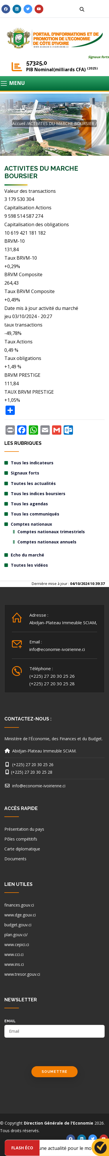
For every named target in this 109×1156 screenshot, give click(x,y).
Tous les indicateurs (32, 462)
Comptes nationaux (31, 524)
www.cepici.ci (16, 944)
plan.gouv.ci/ (16, 934)
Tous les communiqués (35, 514)
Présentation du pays (24, 829)
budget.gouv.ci (17, 924)
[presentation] (48, 1054)
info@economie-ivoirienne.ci (57, 649)
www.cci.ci (14, 954)
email (10, 1021)
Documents (15, 858)
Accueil (18, 123)
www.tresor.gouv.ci (22, 974)
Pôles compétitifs (20, 839)
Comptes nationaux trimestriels (51, 531)
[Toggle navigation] (54, 83)
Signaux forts (98, 57)
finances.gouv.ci (19, 905)
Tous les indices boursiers (38, 493)
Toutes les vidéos (29, 565)
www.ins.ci (14, 964)
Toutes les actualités (33, 483)
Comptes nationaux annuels (46, 542)
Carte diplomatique (22, 849)
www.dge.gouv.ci (20, 915)
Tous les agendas (29, 503)
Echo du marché (27, 555)
